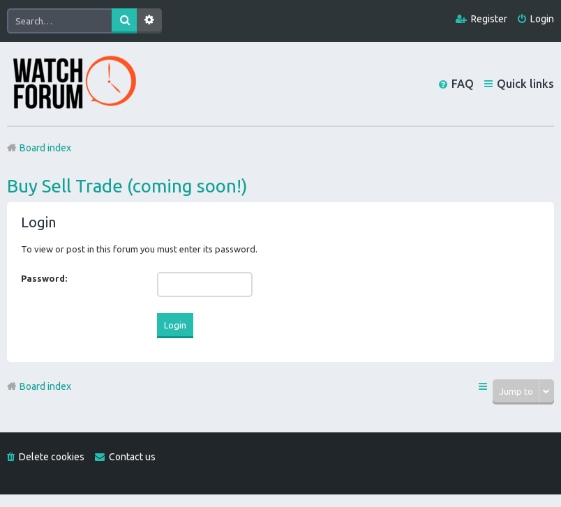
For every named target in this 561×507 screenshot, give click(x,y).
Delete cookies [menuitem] (51, 456)
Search (124, 20)
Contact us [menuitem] (132, 456)
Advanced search (149, 20)
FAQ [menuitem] (462, 83)
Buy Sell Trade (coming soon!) (127, 186)
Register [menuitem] (489, 18)
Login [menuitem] (542, 18)
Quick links (525, 83)
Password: (44, 278)
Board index (45, 386)
